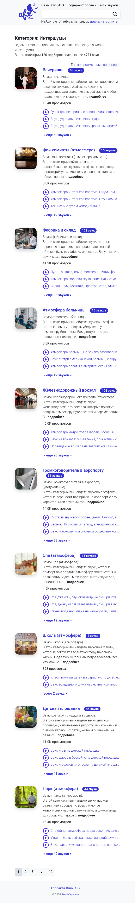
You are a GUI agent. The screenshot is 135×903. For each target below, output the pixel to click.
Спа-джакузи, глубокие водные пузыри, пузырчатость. (92, 597)
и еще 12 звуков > (58, 215)
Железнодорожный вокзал (69, 390)
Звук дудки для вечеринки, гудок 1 (77, 119)
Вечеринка (53, 69)
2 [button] (25, 872)
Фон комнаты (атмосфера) (69, 149)
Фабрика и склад (59, 230)
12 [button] (51, 872)
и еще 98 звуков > (58, 295)
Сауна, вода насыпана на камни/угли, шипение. (87, 611)
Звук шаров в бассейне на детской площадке (85, 757)
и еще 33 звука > (57, 540)
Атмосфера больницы (64, 310)
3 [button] (32, 872)
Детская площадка (61, 708)
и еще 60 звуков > (58, 135)
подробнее (97, 97)
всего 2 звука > (55, 693)
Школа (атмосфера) (62, 635)
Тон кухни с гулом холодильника (75, 206)
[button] (18, 872)
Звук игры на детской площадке (75, 750)
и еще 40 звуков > (58, 854)
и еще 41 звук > (56, 774)
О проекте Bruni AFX (65, 888)
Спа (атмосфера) (59, 555)
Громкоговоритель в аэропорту (73, 470)
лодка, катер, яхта (104, 22)
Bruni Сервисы (70, 894)
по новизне (111, 65)
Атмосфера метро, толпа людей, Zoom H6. (83, 432)
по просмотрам (88, 65)
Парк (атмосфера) (60, 788)
